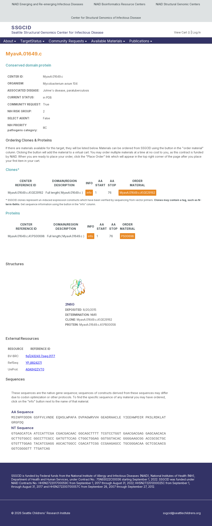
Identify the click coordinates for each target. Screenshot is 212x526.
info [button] (89, 192)
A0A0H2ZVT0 (35, 369)
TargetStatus (31, 41)
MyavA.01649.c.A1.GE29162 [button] (137, 192)
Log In (197, 32)
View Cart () (182, 32)
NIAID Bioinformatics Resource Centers (119, 4)
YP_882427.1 (34, 362)
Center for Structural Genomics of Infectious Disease (106, 17)
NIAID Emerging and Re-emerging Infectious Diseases (47, 4)
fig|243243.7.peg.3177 (40, 356)
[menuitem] (9, 41)
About (8, 41)
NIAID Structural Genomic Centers (178, 4)
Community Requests (66, 41)
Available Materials (106, 41)
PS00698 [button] (127, 236)
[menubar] (106, 40)
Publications (139, 41)
